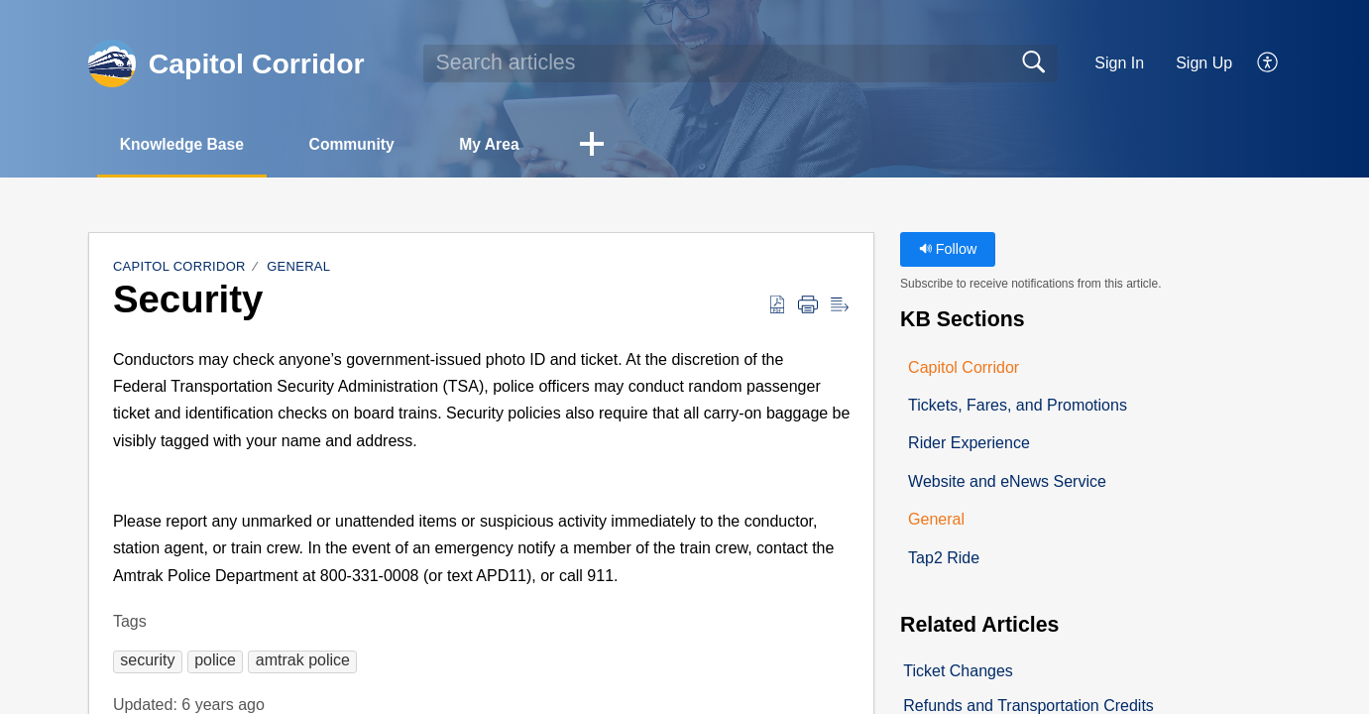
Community (362, 144)
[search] (740, 63)
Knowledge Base (186, 144)
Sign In (1119, 63)
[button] (1268, 63)
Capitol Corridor (179, 267)
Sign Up (1204, 63)
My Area (506, 144)
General (298, 267)
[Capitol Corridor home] (112, 63)
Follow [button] (948, 250)
